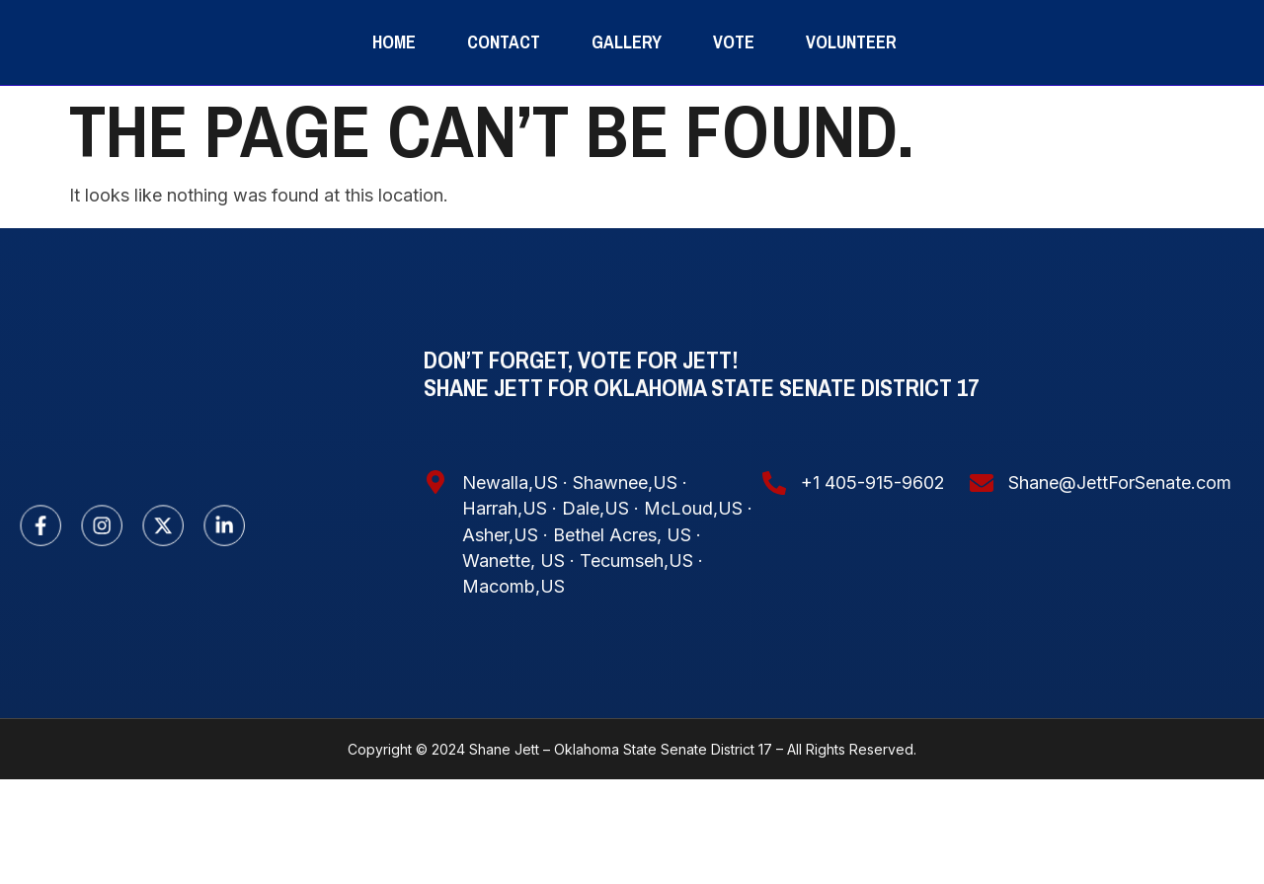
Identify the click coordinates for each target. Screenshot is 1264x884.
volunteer (851, 95)
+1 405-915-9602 (873, 588)
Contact (503, 95)
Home (394, 95)
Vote (733, 95)
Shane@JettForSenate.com (1119, 588)
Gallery (627, 95)
